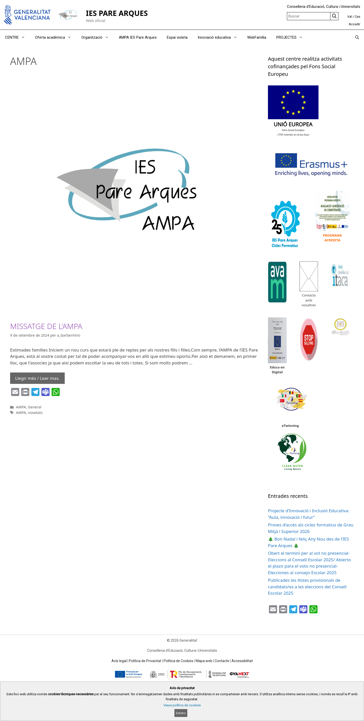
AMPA (21, 407)
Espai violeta (177, 37)
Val (349, 16)
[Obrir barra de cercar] (357, 37)
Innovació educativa (220, 37)
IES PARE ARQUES (117, 13)
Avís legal (119, 661)
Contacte (222, 661)
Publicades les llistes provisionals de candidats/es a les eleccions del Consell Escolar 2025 (307, 586)
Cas (357, 16)
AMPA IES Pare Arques (138, 37)
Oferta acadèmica (55, 37)
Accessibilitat (242, 661)
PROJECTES (292, 37)
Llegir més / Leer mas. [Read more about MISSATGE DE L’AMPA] (37, 378)
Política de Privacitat (145, 661)
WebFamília (256, 37)
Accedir (354, 24)
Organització (97, 37)
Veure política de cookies (182, 705)
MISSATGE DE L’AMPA (46, 326)
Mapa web (204, 661)
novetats (35, 412)
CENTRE (17, 37)
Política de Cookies (178, 661)
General (34, 407)
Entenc (181, 713)
